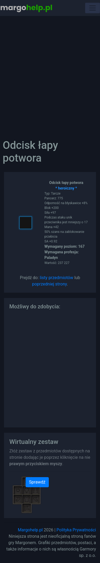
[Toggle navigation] (92, 8)
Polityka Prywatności (76, 529)
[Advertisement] (50, 74)
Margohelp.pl (30, 529)
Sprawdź (37, 482)
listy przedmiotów (56, 277)
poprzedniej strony (49, 284)
